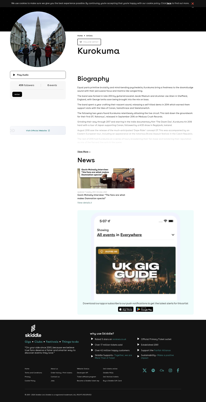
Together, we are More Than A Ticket (113, 356)
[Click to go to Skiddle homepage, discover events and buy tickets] (33, 330)
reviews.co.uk (119, 339)
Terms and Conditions (33, 373)
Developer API (82, 373)
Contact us (55, 377)
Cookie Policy (30, 381)
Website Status (83, 369)
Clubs (38, 341)
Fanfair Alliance (162, 350)
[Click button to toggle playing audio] (38, 75)
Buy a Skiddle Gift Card (112, 381)
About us (54, 369)
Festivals (52, 341)
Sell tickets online (110, 369)
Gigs (28, 341)
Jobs (53, 381)
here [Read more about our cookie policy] (169, 3)
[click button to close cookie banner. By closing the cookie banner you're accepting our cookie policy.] (193, 3)
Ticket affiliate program (86, 377)
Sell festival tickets (111, 377)
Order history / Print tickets (61, 373)
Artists (89, 35)
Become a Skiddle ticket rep (88, 381)
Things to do (70, 341)
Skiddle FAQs (108, 373)
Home (80, 35)
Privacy (27, 377)
